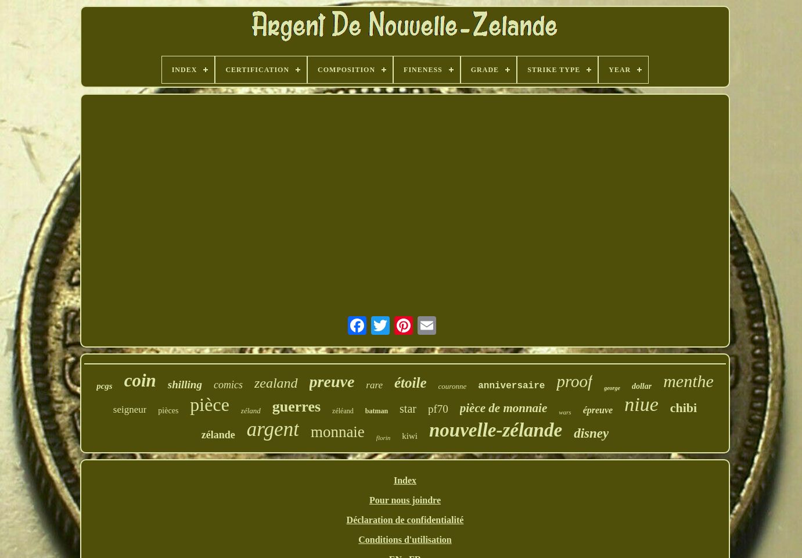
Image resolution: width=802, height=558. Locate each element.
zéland (251, 410)
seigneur (130, 409)
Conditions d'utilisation (405, 540)
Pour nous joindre (405, 500)
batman (376, 411)
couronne (452, 386)
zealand (276, 383)
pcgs (104, 386)
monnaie (338, 432)
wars (565, 412)
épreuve (598, 410)
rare (374, 385)
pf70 (438, 409)
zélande (218, 435)
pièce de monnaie (503, 408)
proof (574, 381)
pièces (168, 410)
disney (591, 433)
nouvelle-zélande (495, 430)
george (612, 388)
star (408, 408)
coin (140, 380)
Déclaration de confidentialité (405, 520)
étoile (410, 383)
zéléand (343, 411)
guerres (296, 406)
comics (228, 385)
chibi (683, 407)
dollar (642, 386)
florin (383, 437)
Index (405, 480)
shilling (185, 384)
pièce (209, 404)
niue (641, 404)
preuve (332, 382)
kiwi (410, 436)
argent (273, 429)
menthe (688, 381)
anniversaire (511, 386)
